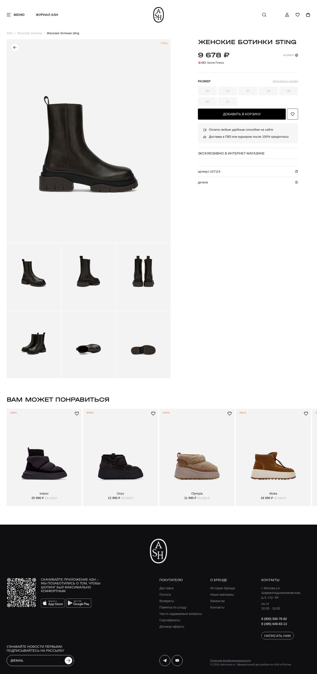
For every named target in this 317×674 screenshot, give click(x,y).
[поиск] (264, 15)
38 (268, 91)
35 (207, 91)
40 (207, 101)
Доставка (166, 588)
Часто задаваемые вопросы (180, 614)
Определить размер (285, 81)
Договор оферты (171, 626)
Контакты (217, 607)
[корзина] (308, 15)
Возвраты (166, 601)
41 (227, 101)
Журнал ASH (47, 15)
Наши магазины (222, 594)
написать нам (277, 636)
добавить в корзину (242, 114)
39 (288, 91)
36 (227, 91)
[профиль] (287, 15)
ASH (10, 33)
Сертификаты (169, 620)
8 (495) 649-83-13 (274, 624)
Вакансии (217, 601)
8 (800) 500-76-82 (274, 619)
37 (248, 91)
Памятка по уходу (173, 607)
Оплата (165, 594)
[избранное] (297, 15)
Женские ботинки (29, 33)
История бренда (222, 588)
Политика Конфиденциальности (230, 660)
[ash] (158, 15)
